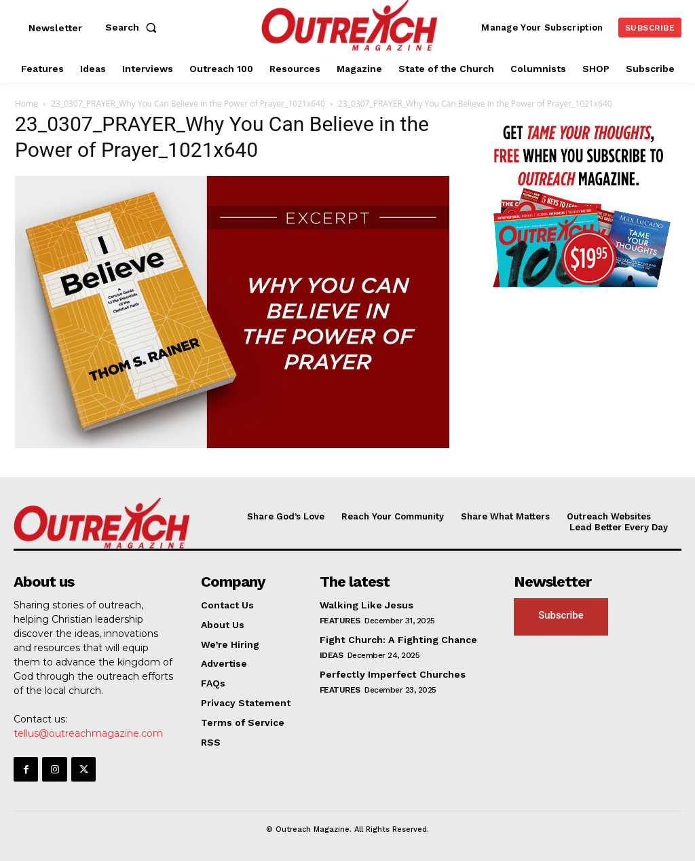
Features (340, 620)
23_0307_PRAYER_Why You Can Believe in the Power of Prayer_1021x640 (188, 103)
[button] (133, 27)
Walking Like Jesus (366, 605)
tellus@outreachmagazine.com (88, 733)
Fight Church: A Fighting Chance (397, 639)
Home (26, 103)
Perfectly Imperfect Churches (392, 673)
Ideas (331, 654)
